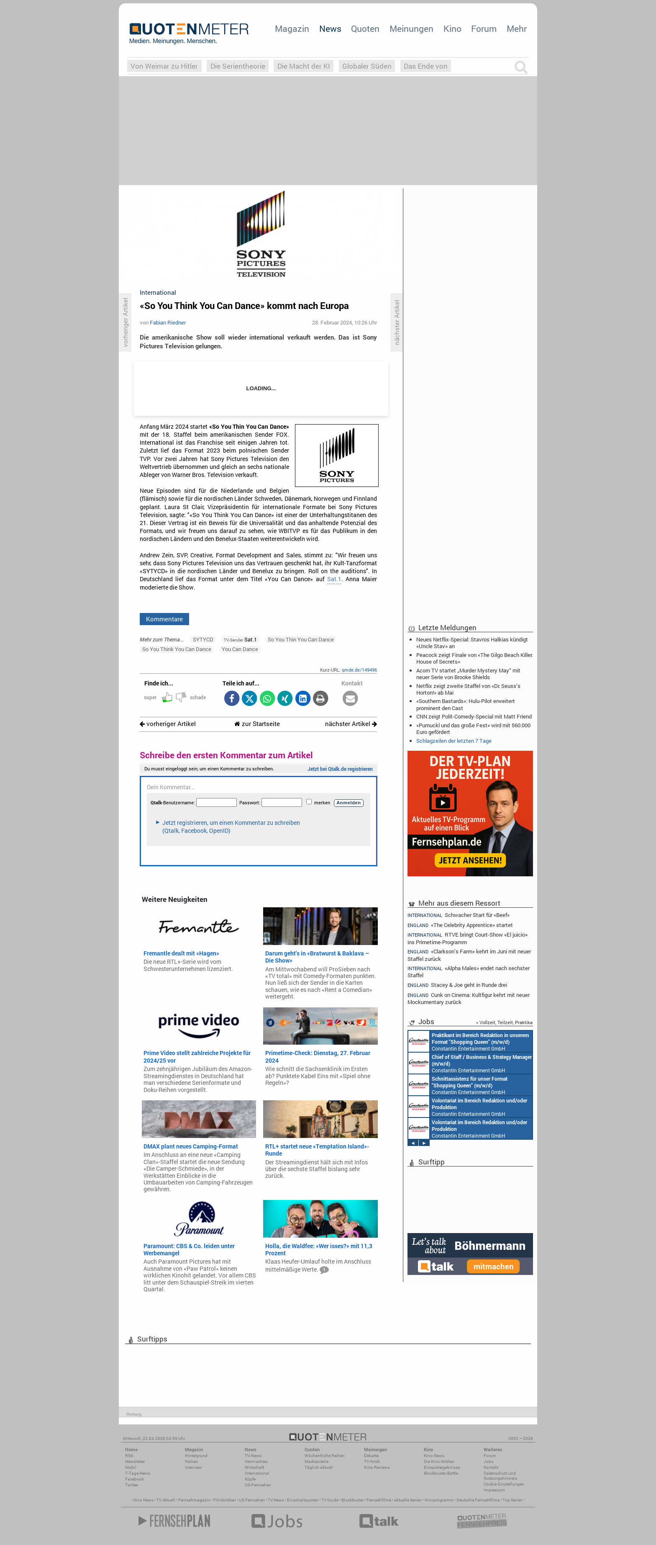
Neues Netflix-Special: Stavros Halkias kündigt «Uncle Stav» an (472, 643)
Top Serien (512, 1500)
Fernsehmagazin (194, 1500)
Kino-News (434, 1455)
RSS (129, 1455)
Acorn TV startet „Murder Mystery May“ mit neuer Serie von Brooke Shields (468, 674)
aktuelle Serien (408, 1500)
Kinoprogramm (439, 1500)
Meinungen (411, 28)
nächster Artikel (351, 724)
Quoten (365, 28)
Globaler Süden (367, 66)
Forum (484, 28)
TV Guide (329, 1500)
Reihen (191, 1461)
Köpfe (250, 1479)
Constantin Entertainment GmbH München (468, 1041)
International (257, 1473)
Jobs (488, 1461)
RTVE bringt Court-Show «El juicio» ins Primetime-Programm (467, 938)
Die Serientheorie (237, 66)
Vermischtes (256, 1461)
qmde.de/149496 (359, 670)
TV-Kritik (372, 1461)
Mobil (130, 1467)
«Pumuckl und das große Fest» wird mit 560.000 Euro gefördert (473, 728)
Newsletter (135, 1461)
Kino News (143, 1500)
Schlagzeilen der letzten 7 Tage (454, 740)
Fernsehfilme (378, 1500)
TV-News (253, 1455)
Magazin (292, 28)
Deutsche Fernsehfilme (478, 1500)
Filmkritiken (224, 1500)
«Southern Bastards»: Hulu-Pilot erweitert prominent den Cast (465, 704)
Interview (193, 1467)
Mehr (517, 28)
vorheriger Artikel (168, 724)
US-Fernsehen (258, 1485)
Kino (452, 28)
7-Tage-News (137, 1473)
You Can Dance (240, 649)
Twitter (131, 1485)
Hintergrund (196, 1455)
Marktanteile (316, 1461)
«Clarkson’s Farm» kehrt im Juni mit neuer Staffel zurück (469, 955)
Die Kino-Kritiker (439, 1461)
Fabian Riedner (168, 322)
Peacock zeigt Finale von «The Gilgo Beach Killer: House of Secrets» (474, 658)
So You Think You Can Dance (176, 649)
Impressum (494, 1490)
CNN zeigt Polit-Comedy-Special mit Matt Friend (474, 716)
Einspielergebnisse (442, 1467)
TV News (276, 1500)
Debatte (371, 1455)
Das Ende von (426, 66)
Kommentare (164, 619)
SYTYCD (203, 639)
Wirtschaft (254, 1467)
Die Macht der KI (303, 66)
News (330, 28)
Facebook (134, 1479)
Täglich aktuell (319, 1467)
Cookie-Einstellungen (504, 1484)
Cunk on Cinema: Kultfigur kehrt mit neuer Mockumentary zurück (468, 998)
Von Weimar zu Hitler (164, 66)
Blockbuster (352, 1500)
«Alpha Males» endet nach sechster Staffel (468, 971)
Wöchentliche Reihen (325, 1455)
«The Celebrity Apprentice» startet (460, 925)
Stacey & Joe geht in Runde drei (457, 985)
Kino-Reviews (377, 1467)
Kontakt (491, 1467)
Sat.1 (334, 579)
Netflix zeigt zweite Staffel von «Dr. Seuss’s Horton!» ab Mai (468, 689)
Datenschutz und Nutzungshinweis (500, 1475)
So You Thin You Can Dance (301, 639)
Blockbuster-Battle (441, 1473)
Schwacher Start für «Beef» (458, 915)
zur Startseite (257, 724)
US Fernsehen (252, 1500)
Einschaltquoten (302, 1500)
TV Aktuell (165, 1500)
